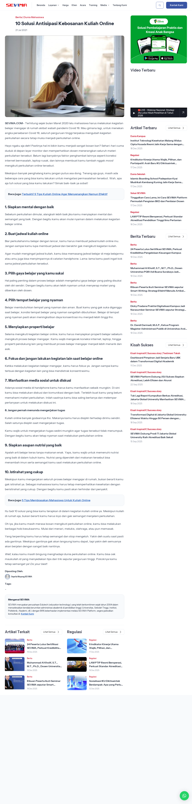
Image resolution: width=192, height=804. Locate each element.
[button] (184, 795)
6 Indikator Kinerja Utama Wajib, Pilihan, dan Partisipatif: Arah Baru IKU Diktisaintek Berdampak (156, 163)
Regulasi (92, 640)
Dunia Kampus (137, 136)
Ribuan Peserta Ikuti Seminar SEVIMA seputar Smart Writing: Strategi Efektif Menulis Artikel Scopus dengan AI (157, 291)
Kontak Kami (176, 5)
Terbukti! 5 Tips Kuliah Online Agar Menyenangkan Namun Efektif (64, 194)
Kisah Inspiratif (138, 353)
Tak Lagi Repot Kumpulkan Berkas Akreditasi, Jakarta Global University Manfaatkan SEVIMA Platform (157, 399)
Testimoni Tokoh (171, 353)
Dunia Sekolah (137, 174)
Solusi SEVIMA (137, 193)
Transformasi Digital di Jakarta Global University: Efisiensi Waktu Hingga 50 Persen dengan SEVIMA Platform (158, 418)
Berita (18, 17)
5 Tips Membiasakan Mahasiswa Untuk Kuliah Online (56, 500)
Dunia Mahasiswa (34, 17)
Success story (154, 353)
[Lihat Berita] (14, 646)
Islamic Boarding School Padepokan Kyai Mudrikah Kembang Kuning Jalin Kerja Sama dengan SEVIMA (155, 182)
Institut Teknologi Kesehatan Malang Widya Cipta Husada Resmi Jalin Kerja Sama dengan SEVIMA (156, 144)
